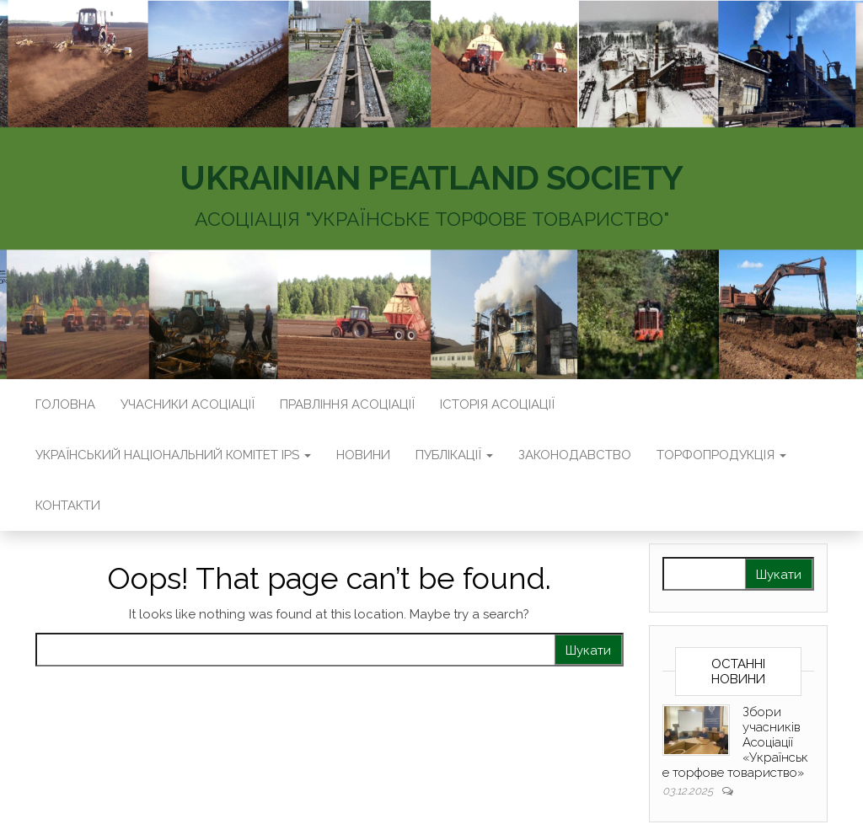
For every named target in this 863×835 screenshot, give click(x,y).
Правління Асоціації (347, 404)
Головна (65, 404)
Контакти (67, 505)
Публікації (454, 455)
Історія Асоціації (497, 404)
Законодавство (574, 455)
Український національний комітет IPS (173, 455)
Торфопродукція (721, 455)
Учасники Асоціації (188, 404)
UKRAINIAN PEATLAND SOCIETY (431, 177)
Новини (363, 455)
